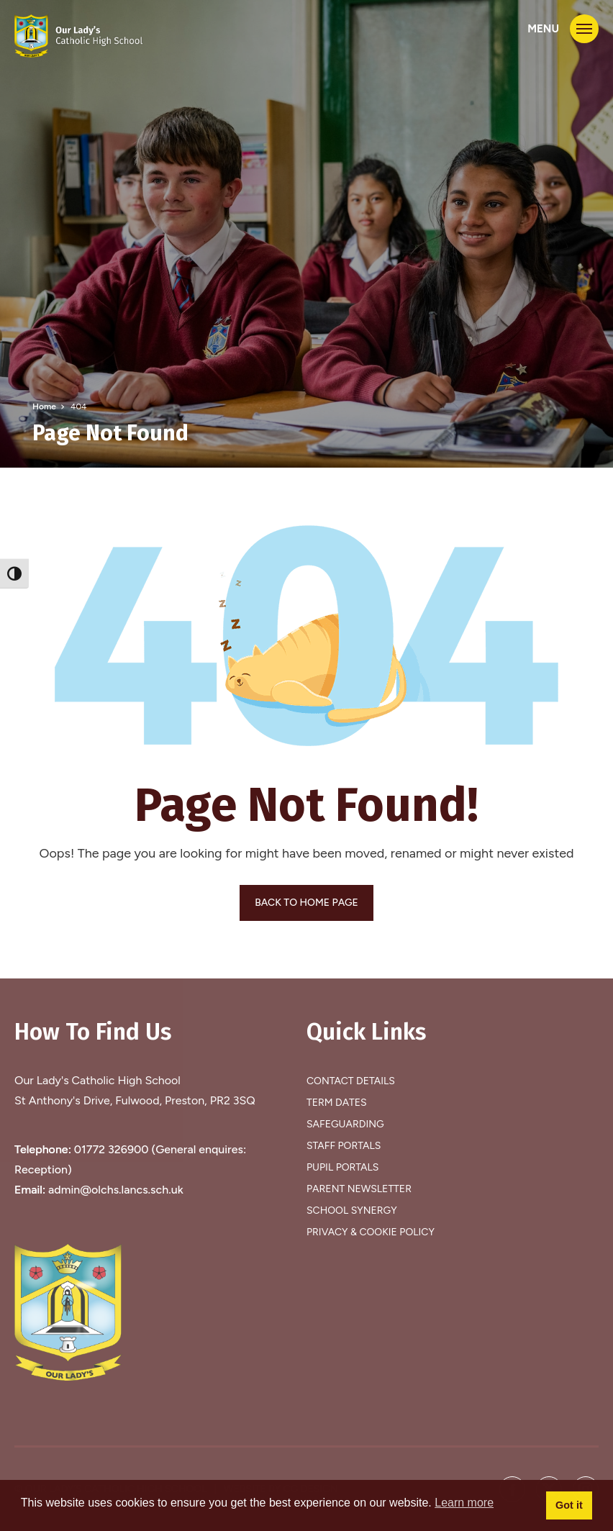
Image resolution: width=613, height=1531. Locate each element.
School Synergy (351, 1210)
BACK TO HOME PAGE (306, 902)
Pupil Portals (342, 1167)
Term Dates (336, 1102)
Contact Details (350, 1081)
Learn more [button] (464, 1502)
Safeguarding (345, 1124)
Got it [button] (569, 1505)
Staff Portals (343, 1146)
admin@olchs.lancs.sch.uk (115, 1189)
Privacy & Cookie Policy (370, 1232)
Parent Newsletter (359, 1189)
